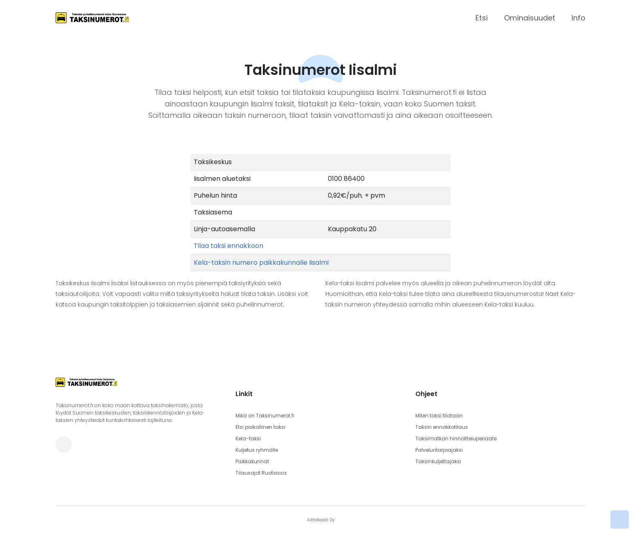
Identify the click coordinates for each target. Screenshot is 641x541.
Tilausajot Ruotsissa (261, 472)
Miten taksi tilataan (439, 415)
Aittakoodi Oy (320, 520)
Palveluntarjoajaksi (439, 449)
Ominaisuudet (529, 18)
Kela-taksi (248, 438)
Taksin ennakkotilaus (441, 427)
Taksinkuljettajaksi (438, 461)
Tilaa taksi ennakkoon (228, 245)
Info (578, 18)
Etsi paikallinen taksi (260, 427)
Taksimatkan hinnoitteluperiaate (456, 438)
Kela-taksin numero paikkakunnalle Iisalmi (261, 262)
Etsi (481, 18)
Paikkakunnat (252, 461)
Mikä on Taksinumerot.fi (264, 415)
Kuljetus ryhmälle (256, 449)
